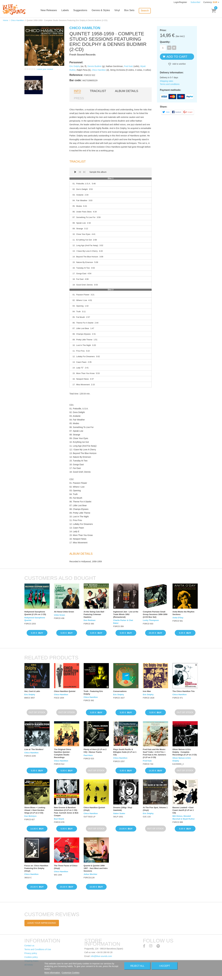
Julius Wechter (90, 874)
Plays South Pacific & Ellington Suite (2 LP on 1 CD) (125, 752)
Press (79, 98)
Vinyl (121, 10)
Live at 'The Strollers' (34, 749)
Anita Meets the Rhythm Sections (183, 613)
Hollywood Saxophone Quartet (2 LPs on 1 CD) (35, 613)
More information (52, 972)
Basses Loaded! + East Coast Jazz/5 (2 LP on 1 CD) (183, 810)
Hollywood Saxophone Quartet (34, 619)
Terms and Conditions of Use (37, 949)
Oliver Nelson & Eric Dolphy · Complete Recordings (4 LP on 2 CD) (185, 752)
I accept (164, 966)
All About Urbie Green (64, 612)
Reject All (137, 966)
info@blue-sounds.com (101, 956)
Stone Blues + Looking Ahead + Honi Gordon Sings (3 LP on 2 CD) (34, 810)
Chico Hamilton (17, 20)
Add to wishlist (179, 64)
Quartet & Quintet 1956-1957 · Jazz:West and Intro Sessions (96, 868)
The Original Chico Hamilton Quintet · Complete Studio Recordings (62, 753)
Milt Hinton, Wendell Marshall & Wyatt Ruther (184, 817)
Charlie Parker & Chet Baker (123, 621)
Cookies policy (31, 957)
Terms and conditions (169, 84)
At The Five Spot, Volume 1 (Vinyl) (155, 808)
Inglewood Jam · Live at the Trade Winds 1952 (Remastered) (125, 614)
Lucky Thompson (151, 620)
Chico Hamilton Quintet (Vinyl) (94, 808)
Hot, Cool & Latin (32, 691)
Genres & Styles (105, 10)
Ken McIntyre (30, 816)
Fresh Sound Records (82, 54)
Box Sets (133, 10)
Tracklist (98, 91)
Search (149, 10)
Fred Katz (128, 66)
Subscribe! (195, 2)
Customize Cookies (71, 972)
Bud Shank (59, 819)
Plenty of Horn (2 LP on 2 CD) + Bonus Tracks (95, 750)
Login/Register (181, 2)
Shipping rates (166, 81)
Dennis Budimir (95, 66)
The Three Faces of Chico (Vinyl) (65, 866)
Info (77, 91)
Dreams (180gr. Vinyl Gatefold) (122, 808)
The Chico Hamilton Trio (184, 691)
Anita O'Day (178, 618)
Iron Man (147, 691)
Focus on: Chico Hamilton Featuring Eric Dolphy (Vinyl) (36, 868)
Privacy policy (30, 953)
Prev (80, 172)
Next (84, 172)
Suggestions (85, 10)
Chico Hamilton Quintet (64, 691)
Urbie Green (59, 615)
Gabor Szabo (119, 813)
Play (75, 172)
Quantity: (165, 42)
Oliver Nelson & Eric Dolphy (182, 759)
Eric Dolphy (74, 66)
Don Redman (90, 620)
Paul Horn (88, 755)
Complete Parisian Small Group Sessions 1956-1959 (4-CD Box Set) (155, 614)
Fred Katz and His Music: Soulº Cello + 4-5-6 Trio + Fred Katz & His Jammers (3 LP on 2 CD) (154, 753)
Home (5, 20)
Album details (126, 91)
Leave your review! (45, 69)
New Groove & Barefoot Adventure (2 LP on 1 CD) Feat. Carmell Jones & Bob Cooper (66, 811)
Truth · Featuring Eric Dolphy (93, 692)
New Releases (53, 10)
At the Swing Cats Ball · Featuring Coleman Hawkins (94, 614)
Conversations (120, 691)
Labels (69, 10)
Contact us (29, 945)
